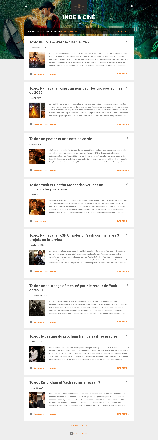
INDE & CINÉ (79, 17)
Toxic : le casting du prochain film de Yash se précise (73, 336)
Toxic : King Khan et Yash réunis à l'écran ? (64, 382)
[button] (127, 42)
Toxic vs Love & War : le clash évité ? (59, 42)
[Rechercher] (132, 6)
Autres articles (79, 425)
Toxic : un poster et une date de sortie (60, 139)
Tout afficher (123, 31)
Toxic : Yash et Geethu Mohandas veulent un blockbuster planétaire (66, 187)
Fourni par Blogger (79, 433)
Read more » (123, 74)
